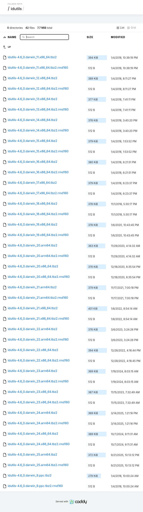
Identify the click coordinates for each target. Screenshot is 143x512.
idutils (16, 8)
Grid (131, 27)
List (120, 27)
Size (90, 37)
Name (12, 36)
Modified (118, 37)
